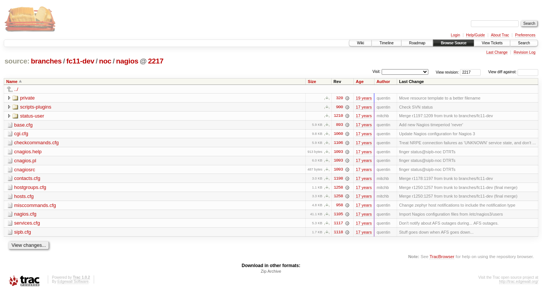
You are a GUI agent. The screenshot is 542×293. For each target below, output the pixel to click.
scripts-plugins (35, 107)
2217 (155, 61)
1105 (338, 215)
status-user (32, 116)
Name (12, 81)
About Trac (500, 35)
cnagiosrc (24, 170)
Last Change (497, 52)
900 (339, 107)
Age (360, 81)
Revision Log (525, 52)
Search (524, 43)
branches (46, 61)
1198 (338, 179)
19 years (363, 98)
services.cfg (27, 224)
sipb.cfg (22, 233)
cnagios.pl (25, 161)
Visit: (376, 71)
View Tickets (492, 43)
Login (455, 35)
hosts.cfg (24, 197)
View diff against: (513, 72)
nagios (127, 61)
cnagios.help (28, 152)
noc (105, 61)
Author (383, 81)
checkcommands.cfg (36, 143)
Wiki (360, 43)
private (27, 98)
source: (17, 61)
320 (339, 98)
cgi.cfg (21, 134)
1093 (338, 152)
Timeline (386, 43)
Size (312, 81)
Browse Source (453, 43)
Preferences (525, 35)
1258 (338, 188)
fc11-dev (80, 61)
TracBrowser (441, 257)
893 (339, 125)
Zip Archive (271, 272)
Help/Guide (475, 35)
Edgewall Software (72, 283)
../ (16, 89)
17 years (363, 107)
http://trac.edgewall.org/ (518, 283)
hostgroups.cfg (30, 188)
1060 (338, 134)
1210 (338, 116)
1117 (338, 224)
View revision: (447, 72)
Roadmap (417, 43)
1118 (338, 233)
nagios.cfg (25, 215)
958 (339, 206)
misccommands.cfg (35, 206)
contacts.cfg (27, 179)
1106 (338, 143)
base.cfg (23, 125)
